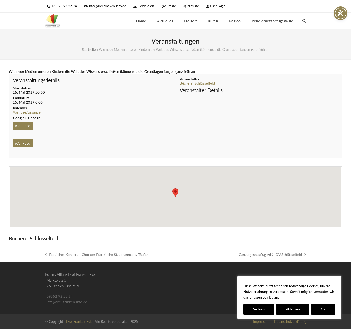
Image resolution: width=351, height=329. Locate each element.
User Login (217, 6)
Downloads (146, 6)
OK (323, 309)
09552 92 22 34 (60, 296)
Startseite (89, 49)
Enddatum (21, 98)
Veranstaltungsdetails (36, 80)
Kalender (20, 108)
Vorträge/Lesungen (27, 112)
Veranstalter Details (201, 90)
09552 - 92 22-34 (64, 6)
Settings (259, 309)
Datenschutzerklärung (297, 297)
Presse (171, 6)
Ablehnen (293, 309)
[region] (289, 297)
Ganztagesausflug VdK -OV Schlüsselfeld (272, 254)
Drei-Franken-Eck (79, 322)
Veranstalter (190, 79)
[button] (304, 21)
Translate (192, 6)
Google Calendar (26, 118)
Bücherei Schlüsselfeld (197, 83)
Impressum (261, 322)
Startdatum (22, 88)
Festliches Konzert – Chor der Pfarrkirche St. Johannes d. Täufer (96, 254)
